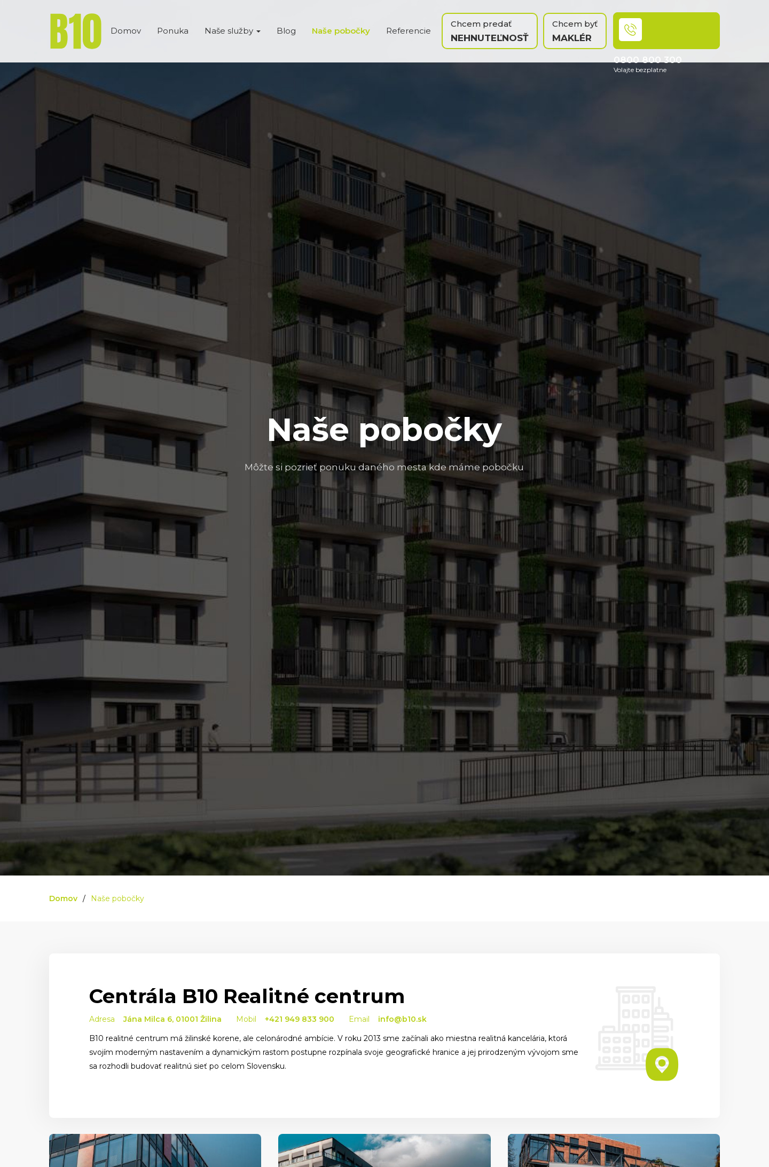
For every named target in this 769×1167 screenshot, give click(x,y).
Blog (286, 31)
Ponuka (173, 31)
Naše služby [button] (233, 31)
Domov (126, 31)
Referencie (408, 31)
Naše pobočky (341, 31)
